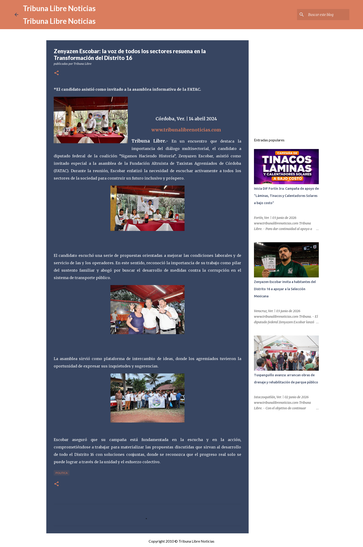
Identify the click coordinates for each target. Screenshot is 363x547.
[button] (56, 73)
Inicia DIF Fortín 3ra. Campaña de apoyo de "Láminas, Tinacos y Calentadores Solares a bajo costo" (286, 196)
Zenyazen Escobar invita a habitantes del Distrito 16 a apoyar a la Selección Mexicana (285, 289)
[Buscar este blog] (325, 14)
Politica (62, 473)
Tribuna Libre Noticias (59, 8)
